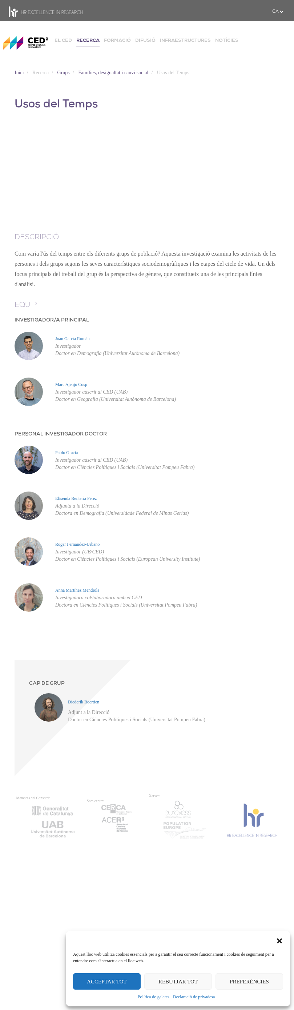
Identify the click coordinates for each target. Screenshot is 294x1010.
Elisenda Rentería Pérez (76, 498)
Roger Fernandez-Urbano (77, 544)
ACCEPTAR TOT (107, 982)
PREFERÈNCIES (249, 982)
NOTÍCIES (226, 40)
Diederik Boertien (83, 702)
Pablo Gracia (66, 452)
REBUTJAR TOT (178, 982)
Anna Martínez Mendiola (77, 590)
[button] (279, 940)
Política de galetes (153, 996)
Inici (19, 72)
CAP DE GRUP (47, 683)
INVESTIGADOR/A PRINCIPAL (52, 320)
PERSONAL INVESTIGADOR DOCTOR (61, 434)
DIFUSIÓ (145, 40)
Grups (63, 72)
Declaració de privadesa (194, 996)
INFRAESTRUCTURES (185, 40)
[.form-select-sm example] (278, 11)
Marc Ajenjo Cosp (71, 384)
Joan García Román (72, 338)
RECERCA (88, 40)
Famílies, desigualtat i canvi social (113, 72)
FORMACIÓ (117, 40)
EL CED (63, 40)
